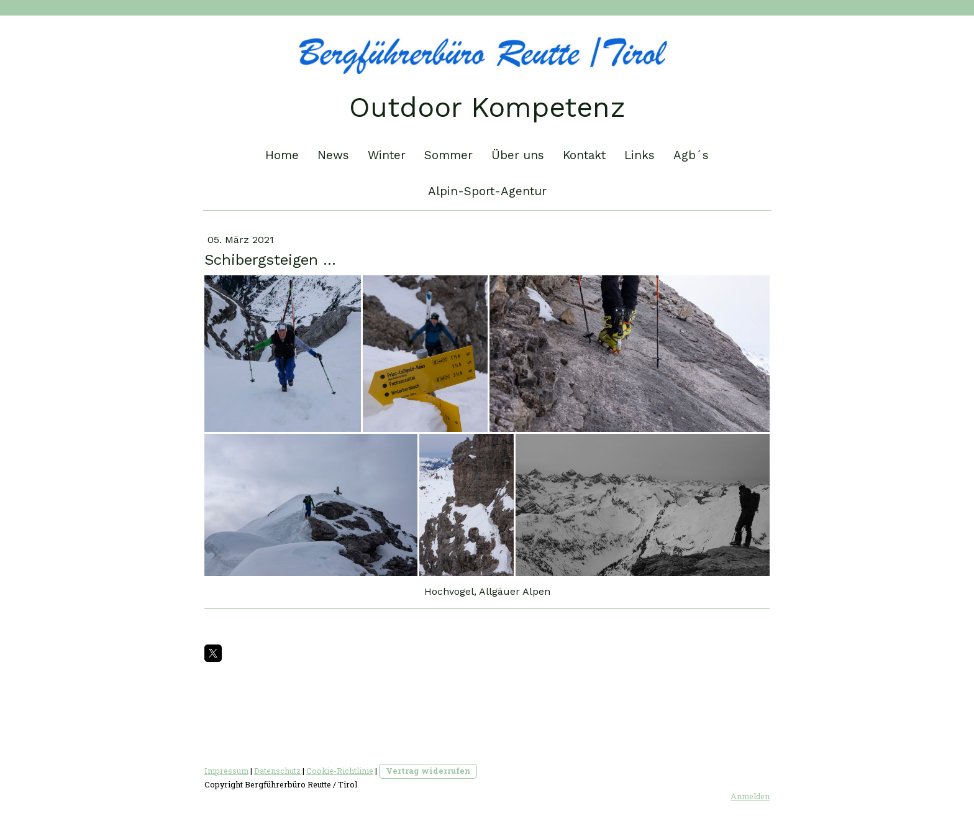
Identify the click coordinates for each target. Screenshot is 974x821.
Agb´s (691, 155)
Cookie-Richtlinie (339, 771)
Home (282, 155)
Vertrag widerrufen (428, 771)
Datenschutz (277, 771)
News (333, 155)
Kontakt (584, 155)
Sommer (448, 155)
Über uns (517, 155)
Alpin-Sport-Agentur (487, 191)
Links (639, 155)
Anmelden (750, 796)
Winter (387, 155)
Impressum (226, 771)
